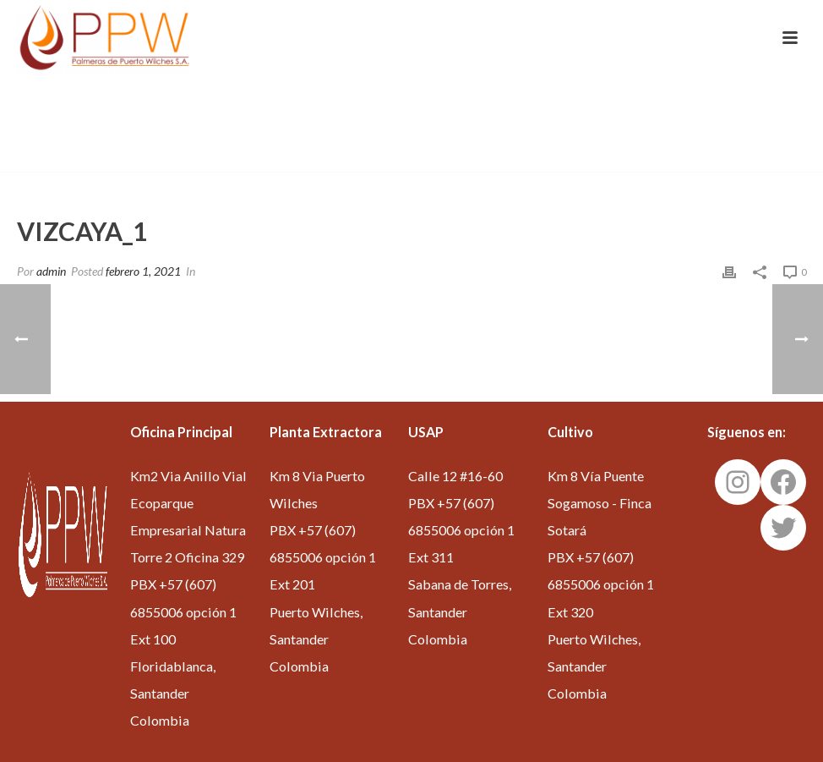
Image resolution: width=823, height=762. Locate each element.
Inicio (644, 156)
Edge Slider (702, 156)
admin (51, 271)
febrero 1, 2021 (143, 271)
